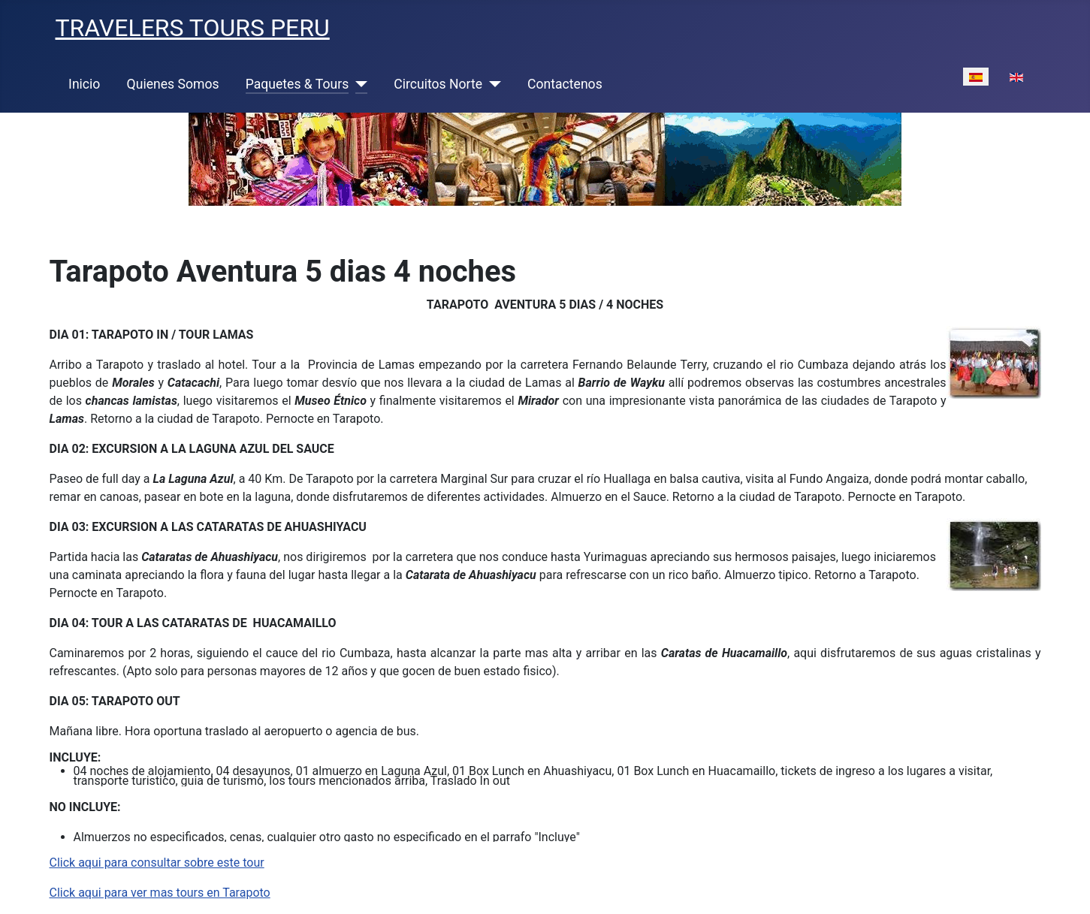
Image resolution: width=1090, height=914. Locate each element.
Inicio (84, 84)
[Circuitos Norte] (491, 84)
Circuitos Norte (438, 84)
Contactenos (564, 84)
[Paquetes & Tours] (358, 84)
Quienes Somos (173, 84)
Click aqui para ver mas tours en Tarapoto (160, 892)
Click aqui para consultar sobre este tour (157, 862)
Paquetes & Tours (297, 84)
